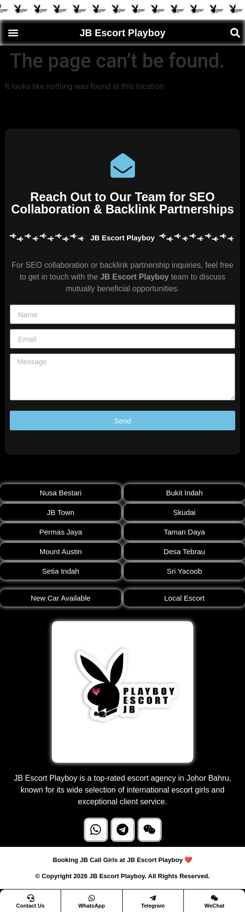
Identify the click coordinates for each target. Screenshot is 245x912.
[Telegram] (152, 898)
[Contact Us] (30, 898)
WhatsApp (91, 906)
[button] (13, 32)
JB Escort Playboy (123, 32)
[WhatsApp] (91, 898)
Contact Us (30, 906)
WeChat (214, 906)
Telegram (153, 906)
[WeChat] (214, 898)
